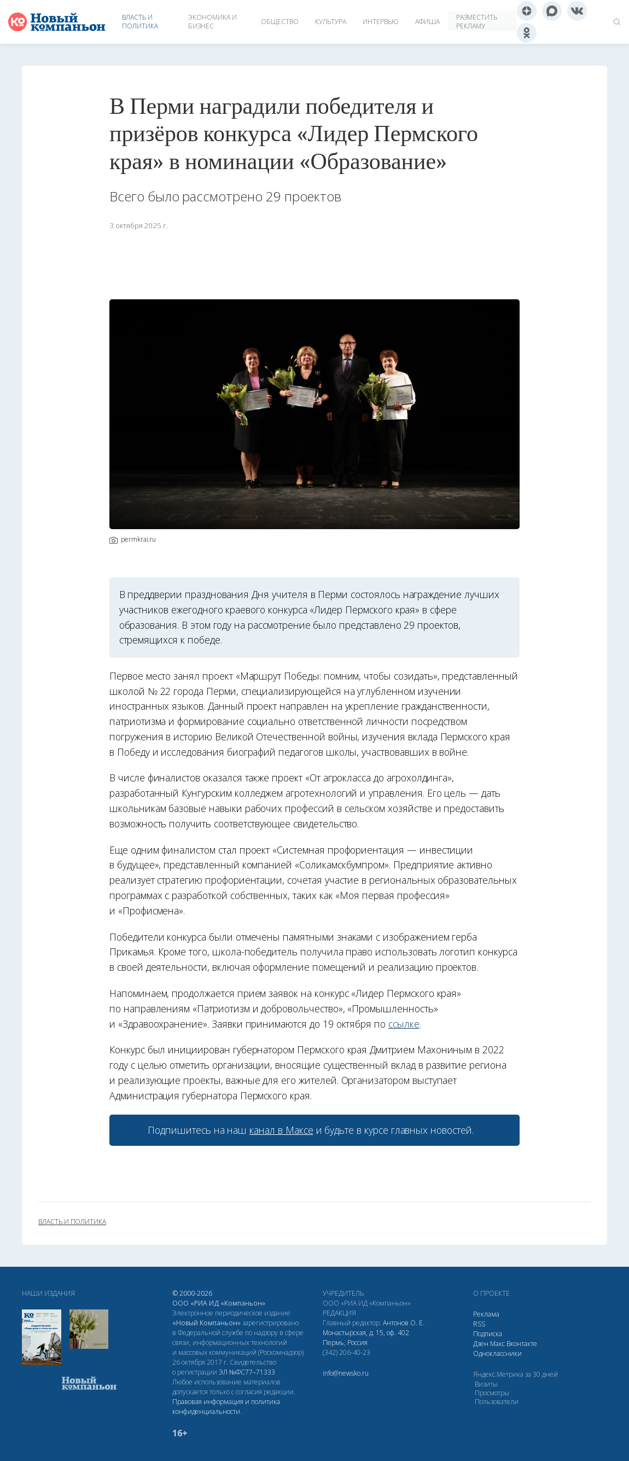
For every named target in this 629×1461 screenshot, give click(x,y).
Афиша (427, 21)
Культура (330, 21)
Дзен (480, 1343)
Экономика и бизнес (212, 22)
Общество (280, 21)
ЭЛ (247, 1372)
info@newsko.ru (346, 1373)
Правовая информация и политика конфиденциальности (226, 1406)
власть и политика (72, 1222)
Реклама (486, 1314)
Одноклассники (497, 1353)
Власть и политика (140, 22)
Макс (497, 1343)
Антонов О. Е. (403, 1322)
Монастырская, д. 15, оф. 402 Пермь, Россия (366, 1337)
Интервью (381, 21)
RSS (479, 1324)
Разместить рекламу (476, 22)
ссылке (404, 1023)
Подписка (487, 1333)
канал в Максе (281, 1130)
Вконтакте (521, 1343)
